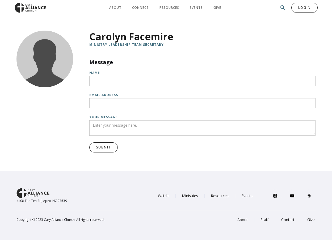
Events (196, 7)
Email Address (103, 95)
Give (217, 7)
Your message (103, 117)
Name (94, 73)
